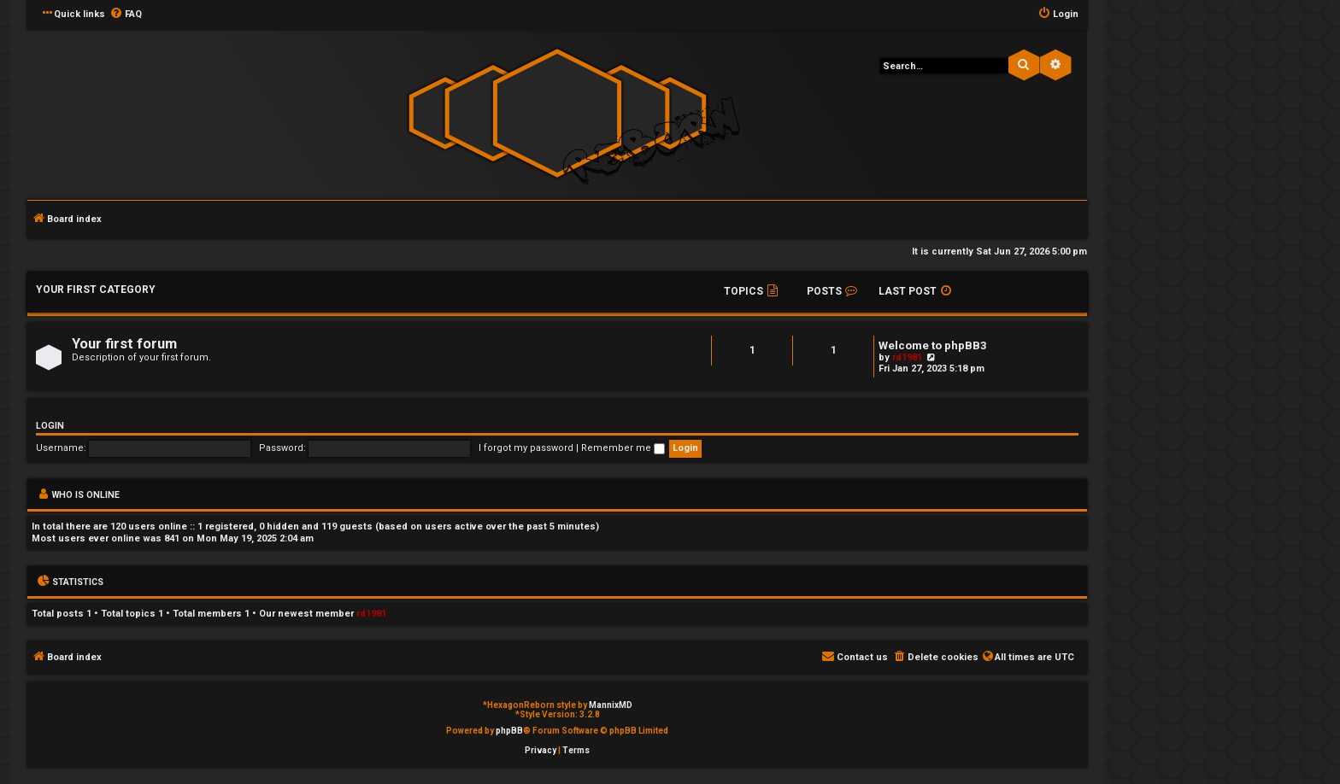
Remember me (623, 447)
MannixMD (610, 705)
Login (50, 425)
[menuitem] (125, 14)
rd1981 (907, 357)
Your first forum (124, 344)
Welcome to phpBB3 (933, 345)
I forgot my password (526, 447)
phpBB (509, 730)
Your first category (96, 289)
